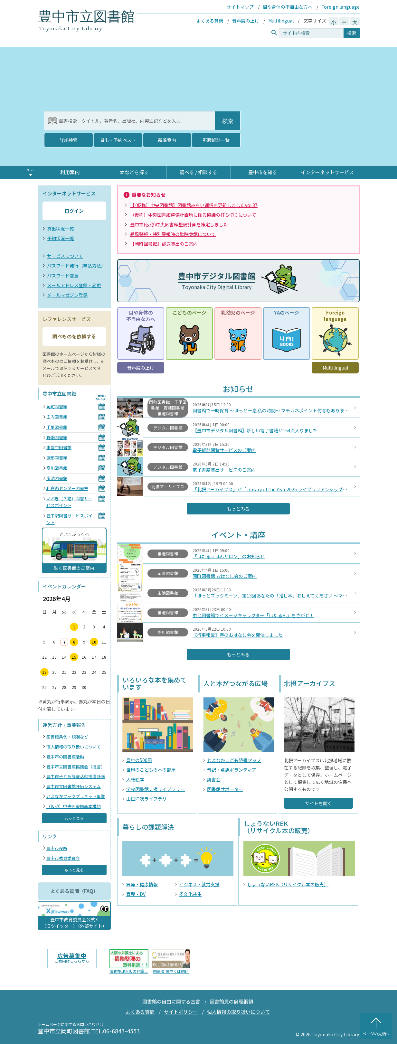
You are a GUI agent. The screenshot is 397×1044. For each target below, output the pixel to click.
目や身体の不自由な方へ (287, 7)
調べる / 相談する (198, 172)
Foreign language (340, 7)
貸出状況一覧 (60, 228)
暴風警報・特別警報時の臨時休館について (173, 234)
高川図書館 (56, 468)
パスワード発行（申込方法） (76, 265)
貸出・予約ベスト (118, 140)
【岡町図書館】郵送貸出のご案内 (164, 243)
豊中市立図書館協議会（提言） (75, 767)
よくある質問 (209, 20)
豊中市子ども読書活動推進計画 (75, 776)
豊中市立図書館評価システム (73, 786)
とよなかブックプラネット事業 (75, 796)
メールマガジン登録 (67, 295)
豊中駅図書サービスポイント (69, 519)
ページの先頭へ (376, 1033)
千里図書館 (56, 427)
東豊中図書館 (58, 447)
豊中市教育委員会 (63, 858)
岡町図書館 (56, 406)
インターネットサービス (327, 172)
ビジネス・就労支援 (199, 884)
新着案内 (167, 140)
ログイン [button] (74, 210)
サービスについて (65, 256)
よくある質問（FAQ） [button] (74, 891)
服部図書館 (56, 458)
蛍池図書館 (56, 478)
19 (44, 672)
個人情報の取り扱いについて (73, 747)
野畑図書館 (56, 437)
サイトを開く (318, 803)
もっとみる (238, 508)
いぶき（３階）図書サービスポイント (69, 501)
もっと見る (74, 818)
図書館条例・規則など (67, 737)
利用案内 (70, 172)
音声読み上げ (245, 20)
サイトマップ (240, 7)
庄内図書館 (56, 417)
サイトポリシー (181, 1011)
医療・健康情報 (142, 884)
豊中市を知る (262, 172)
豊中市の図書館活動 (65, 757)
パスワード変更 (63, 275)
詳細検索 (69, 140)
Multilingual (281, 20)
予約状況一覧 (60, 238)
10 (94, 641)
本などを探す (134, 172)
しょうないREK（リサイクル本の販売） (287, 884)
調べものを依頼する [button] (74, 336)
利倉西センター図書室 (67, 488)
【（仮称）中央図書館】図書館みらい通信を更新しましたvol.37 (194, 205)
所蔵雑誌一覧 (216, 140)
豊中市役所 (56, 848)
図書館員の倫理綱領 (231, 1001)
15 (74, 657)
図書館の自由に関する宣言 (171, 1001)
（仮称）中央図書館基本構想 (73, 806)
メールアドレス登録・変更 (74, 285)
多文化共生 (190, 894)
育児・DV (136, 894)
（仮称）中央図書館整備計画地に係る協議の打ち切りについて (193, 215)
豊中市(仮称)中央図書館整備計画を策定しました (179, 224)
